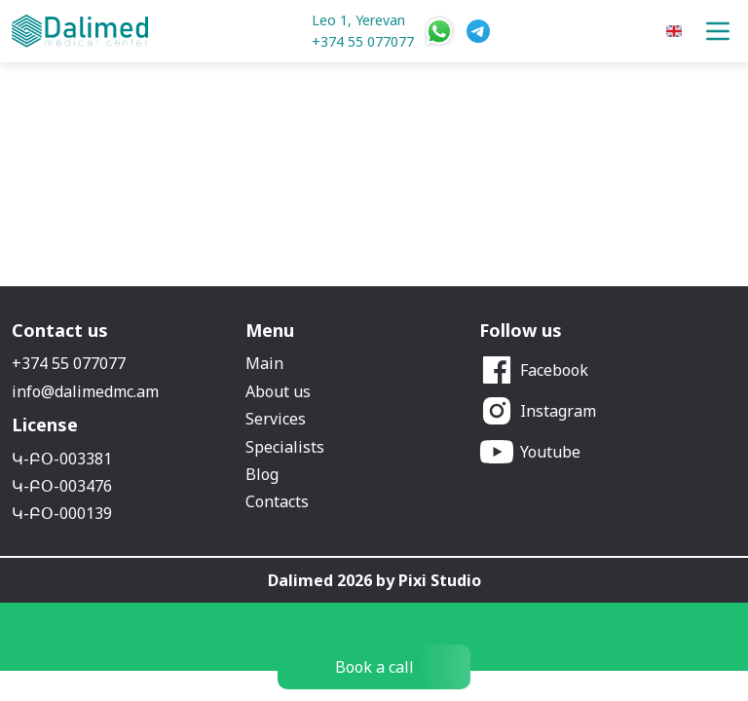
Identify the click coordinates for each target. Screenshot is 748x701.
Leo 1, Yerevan (358, 20)
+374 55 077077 (363, 41)
